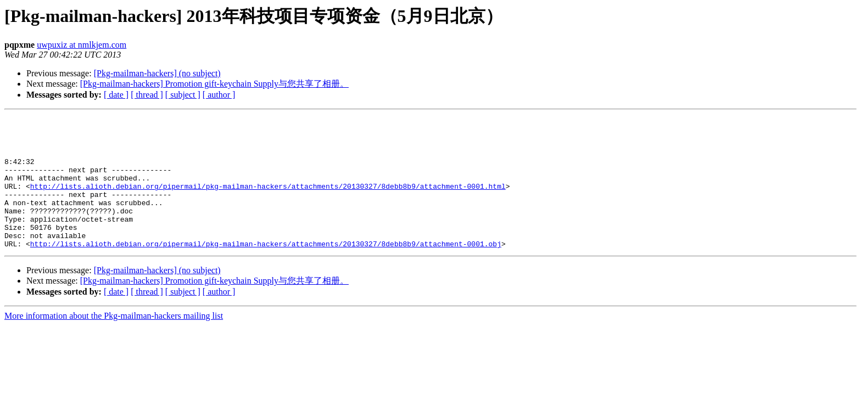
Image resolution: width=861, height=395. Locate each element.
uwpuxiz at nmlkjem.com (81, 44)
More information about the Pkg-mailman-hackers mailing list (113, 342)
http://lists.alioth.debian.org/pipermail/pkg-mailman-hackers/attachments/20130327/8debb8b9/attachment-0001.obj (265, 270)
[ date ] (116, 94)
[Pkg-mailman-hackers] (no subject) (157, 73)
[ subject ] (182, 94)
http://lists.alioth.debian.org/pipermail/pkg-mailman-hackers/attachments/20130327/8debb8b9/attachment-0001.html (268, 201)
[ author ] (219, 94)
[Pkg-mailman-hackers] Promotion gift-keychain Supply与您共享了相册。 (214, 83)
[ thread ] (147, 94)
